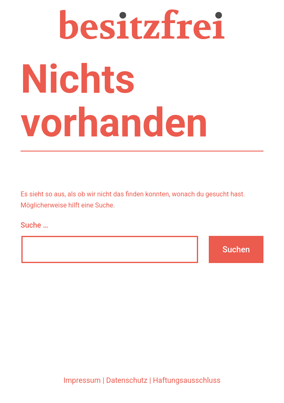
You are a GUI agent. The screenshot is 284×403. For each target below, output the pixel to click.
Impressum (82, 380)
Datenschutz (126, 380)
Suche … (34, 225)
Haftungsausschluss (187, 380)
